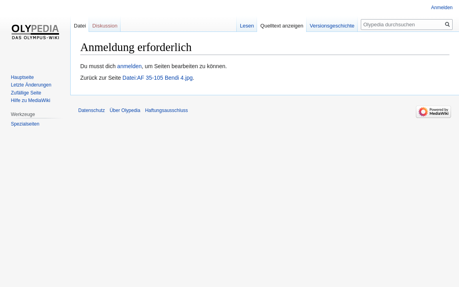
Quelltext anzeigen (281, 26)
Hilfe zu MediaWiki (30, 100)
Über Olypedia (125, 110)
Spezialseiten (25, 124)
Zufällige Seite (26, 93)
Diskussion (104, 26)
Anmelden (442, 7)
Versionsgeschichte (332, 26)
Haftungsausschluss (166, 110)
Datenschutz (91, 110)
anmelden (129, 66)
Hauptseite (22, 77)
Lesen (247, 26)
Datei (80, 26)
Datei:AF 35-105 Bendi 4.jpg (158, 78)
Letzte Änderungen (31, 85)
